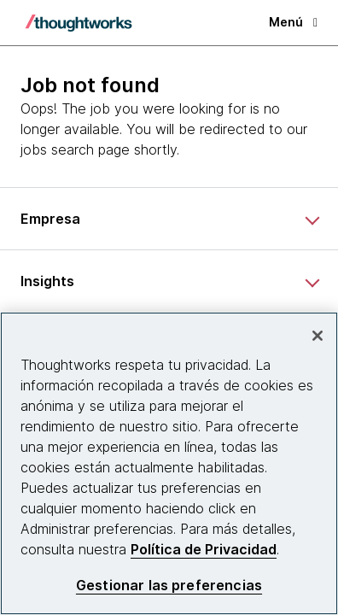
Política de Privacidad (204, 549)
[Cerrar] (317, 335)
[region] (169, 463)
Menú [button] (293, 22)
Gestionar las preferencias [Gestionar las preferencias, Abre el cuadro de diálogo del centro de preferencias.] (169, 585)
